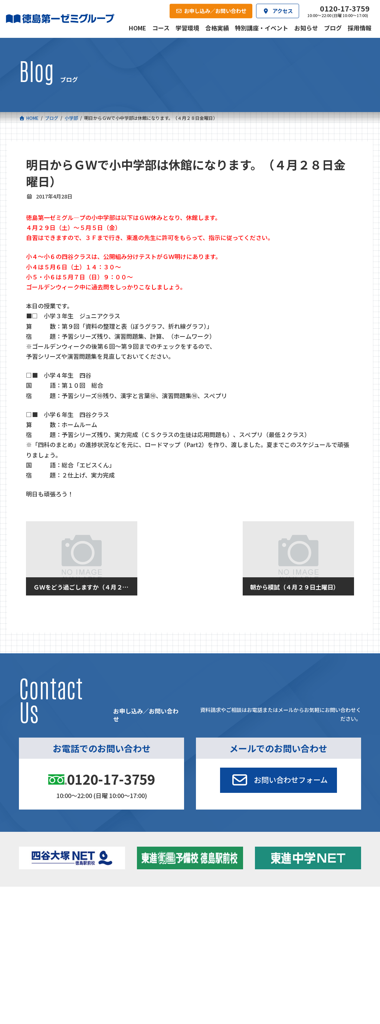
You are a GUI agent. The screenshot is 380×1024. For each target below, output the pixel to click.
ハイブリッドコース (142, 934)
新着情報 (293, 902)
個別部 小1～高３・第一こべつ (225, 931)
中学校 (123, 913)
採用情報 (251, 970)
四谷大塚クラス (58, 943)
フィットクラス (58, 924)
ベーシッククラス (60, 953)
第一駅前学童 (210, 943)
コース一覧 (39, 902)
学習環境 (90, 970)
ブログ (299, 932)
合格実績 (36, 970)
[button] (278, 780)
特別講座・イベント (314, 913)
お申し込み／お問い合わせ (324, 970)
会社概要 (144, 970)
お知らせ (302, 922)
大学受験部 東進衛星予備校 (223, 916)
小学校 (43, 913)
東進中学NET (139, 943)
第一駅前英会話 (213, 953)
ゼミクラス (53, 934)
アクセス (197, 970)
